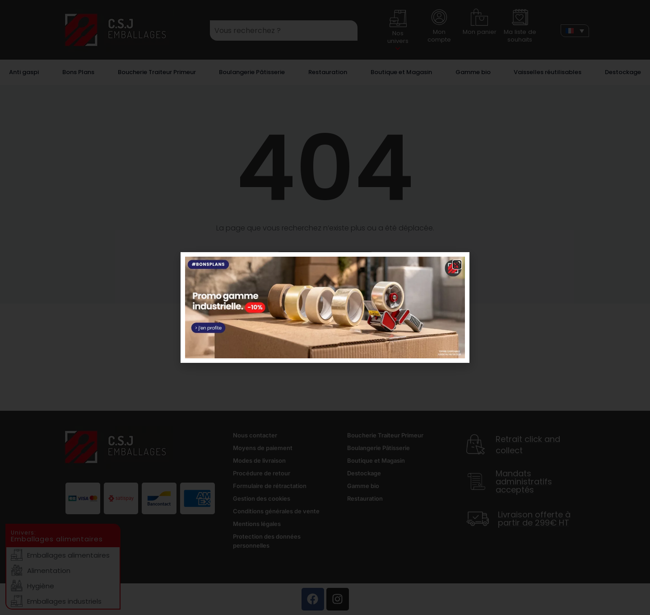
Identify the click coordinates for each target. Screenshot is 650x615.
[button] (457, 264)
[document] (325, 307)
